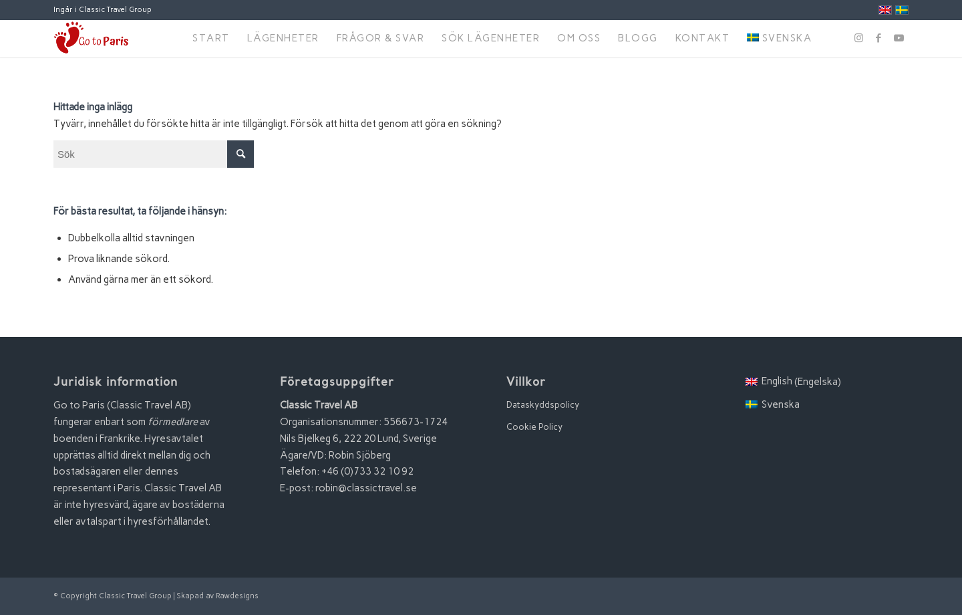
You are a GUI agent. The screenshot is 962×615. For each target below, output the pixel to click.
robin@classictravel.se (366, 488)
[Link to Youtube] (899, 38)
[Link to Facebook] (878, 38)
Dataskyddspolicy (542, 405)
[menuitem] (211, 38)
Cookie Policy (534, 427)
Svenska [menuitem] (781, 404)
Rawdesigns (237, 596)
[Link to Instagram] (858, 38)
